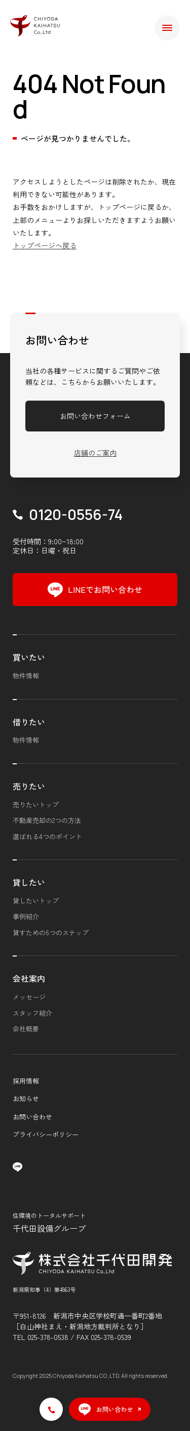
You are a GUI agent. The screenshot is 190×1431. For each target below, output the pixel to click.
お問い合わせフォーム (95, 416)
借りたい (29, 722)
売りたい (29, 786)
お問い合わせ (32, 1116)
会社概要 (26, 1028)
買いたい (29, 657)
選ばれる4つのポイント (47, 836)
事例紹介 (26, 916)
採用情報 (26, 1081)
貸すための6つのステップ (51, 932)
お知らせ (26, 1098)
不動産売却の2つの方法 (47, 820)
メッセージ (29, 997)
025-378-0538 (47, 1337)
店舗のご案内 (95, 453)
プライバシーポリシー (46, 1134)
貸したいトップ (36, 900)
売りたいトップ (36, 804)
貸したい (29, 882)
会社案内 (29, 978)
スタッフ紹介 (32, 1013)
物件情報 (26, 675)
